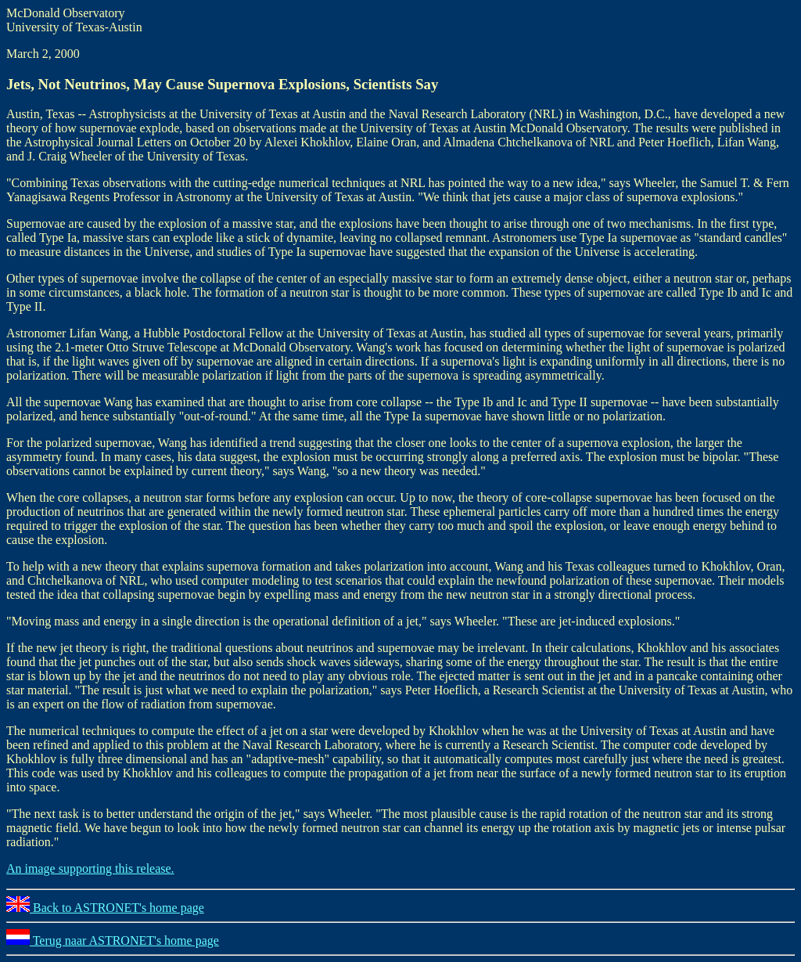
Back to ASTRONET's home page (105, 907)
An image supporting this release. (90, 868)
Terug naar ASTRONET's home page (112, 940)
